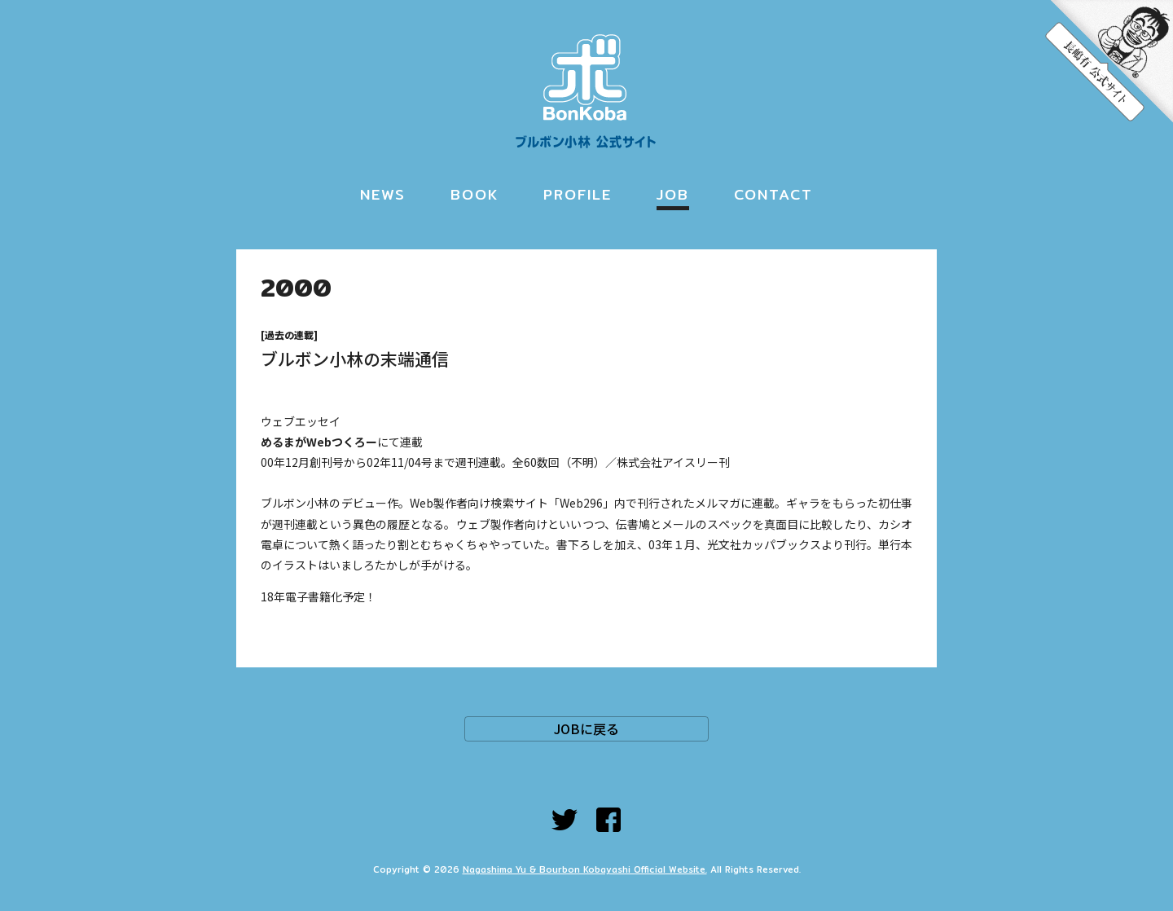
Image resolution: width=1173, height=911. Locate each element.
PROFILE (577, 194)
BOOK (474, 194)
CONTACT (773, 194)
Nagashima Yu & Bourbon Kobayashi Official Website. (585, 869)
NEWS (383, 194)
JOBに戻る (586, 728)
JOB (673, 194)
